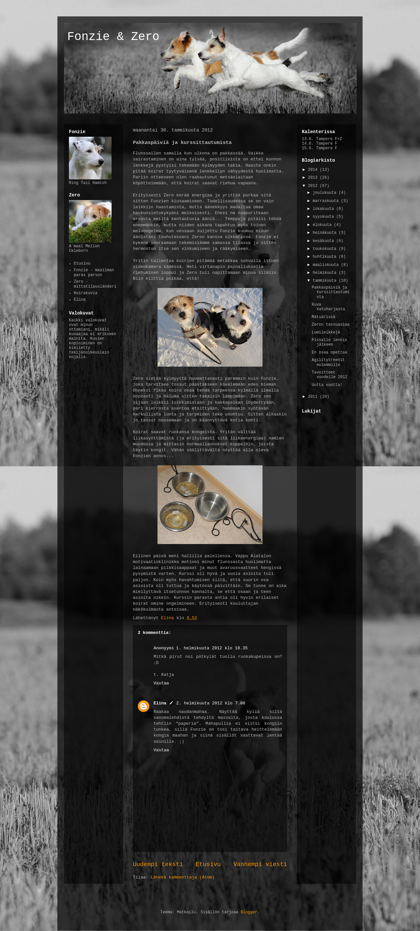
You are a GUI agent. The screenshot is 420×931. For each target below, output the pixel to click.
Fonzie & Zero (113, 37)
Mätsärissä (323, 317)
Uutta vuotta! (327, 385)
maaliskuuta (327, 265)
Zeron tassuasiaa (330, 324)
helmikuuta (326, 273)
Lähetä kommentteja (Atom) (183, 877)
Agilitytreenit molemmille (328, 362)
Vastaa (161, 683)
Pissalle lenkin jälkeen (329, 342)
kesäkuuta (324, 241)
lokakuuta (324, 209)
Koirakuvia (85, 293)
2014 (314, 170)
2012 (314, 186)
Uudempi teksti (158, 864)
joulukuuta (326, 193)
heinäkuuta (326, 233)
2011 (314, 397)
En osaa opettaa (329, 352)
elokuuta (323, 225)
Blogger (249, 912)
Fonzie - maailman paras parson (94, 272)
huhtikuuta (326, 256)
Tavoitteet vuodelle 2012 (329, 374)
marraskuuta (327, 201)
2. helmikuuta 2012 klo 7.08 (210, 703)
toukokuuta (326, 249)
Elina (160, 703)
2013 (314, 177)
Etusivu (208, 864)
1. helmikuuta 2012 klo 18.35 (211, 648)
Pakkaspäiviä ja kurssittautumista (331, 292)
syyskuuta (324, 216)
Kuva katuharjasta (328, 307)
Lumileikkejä (326, 332)
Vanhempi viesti (260, 864)
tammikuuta (326, 280)
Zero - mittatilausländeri (95, 284)
